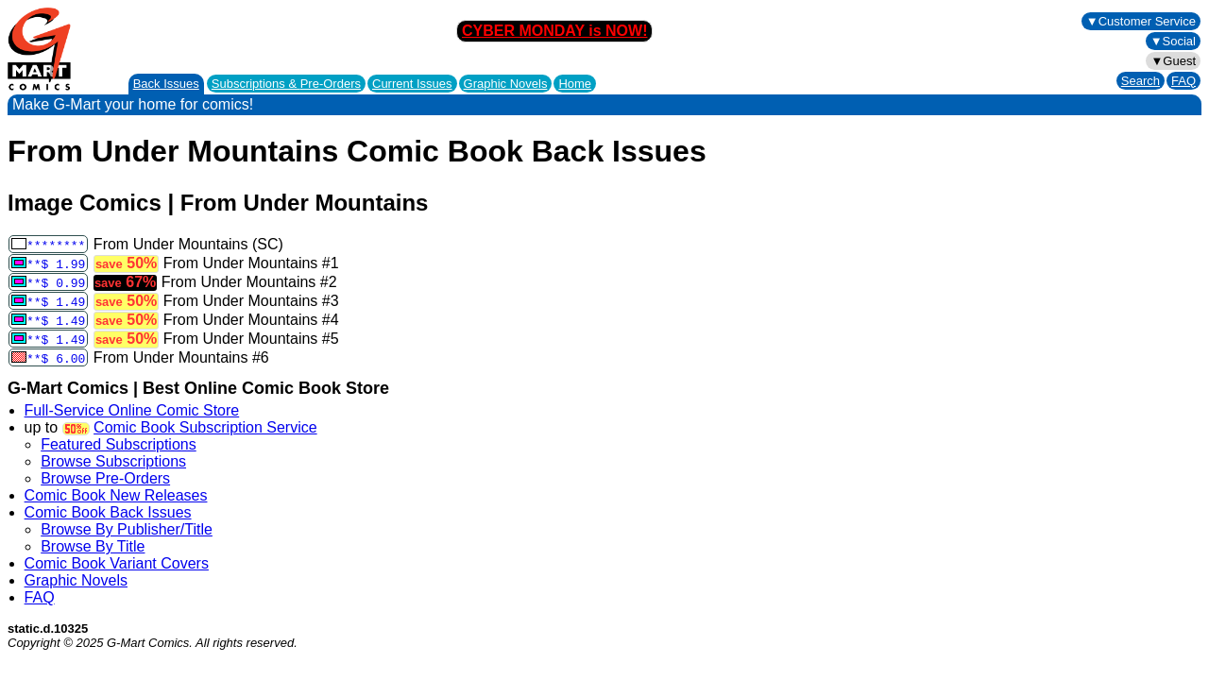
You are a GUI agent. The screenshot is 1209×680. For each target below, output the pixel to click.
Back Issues (166, 83)
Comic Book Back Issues (108, 512)
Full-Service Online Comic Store (132, 410)
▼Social (1173, 41)
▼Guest (1173, 61)
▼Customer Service (1141, 21)
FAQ (1183, 81)
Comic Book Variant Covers (117, 563)
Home (574, 83)
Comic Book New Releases (116, 495)
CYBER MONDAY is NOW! (554, 31)
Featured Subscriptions (118, 444)
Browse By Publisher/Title (127, 529)
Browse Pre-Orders (105, 478)
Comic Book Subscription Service (205, 427)
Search (1140, 81)
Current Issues (412, 83)
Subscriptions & (286, 83)
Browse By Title (93, 546)
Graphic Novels (506, 83)
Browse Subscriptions (113, 461)
